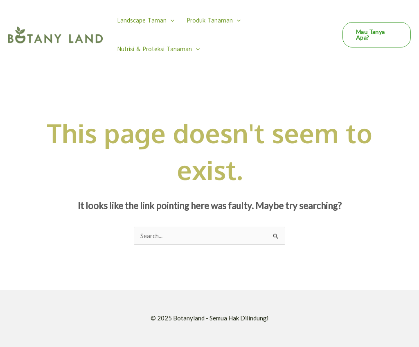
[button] (376, 34)
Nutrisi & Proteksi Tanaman (158, 49)
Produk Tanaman (214, 20)
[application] (170, 20)
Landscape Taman (145, 20)
